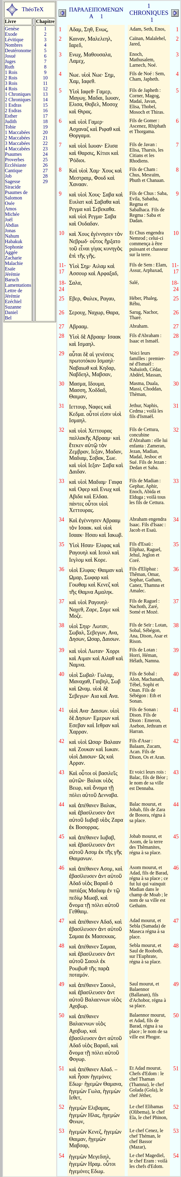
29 (45, 181)
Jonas (10, 230)
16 (45, 110)
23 (45, 148)
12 (45, 88)
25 (45, 159)
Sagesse (12, 181)
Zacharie (13, 257)
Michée (12, 214)
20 (45, 132)
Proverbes (14, 159)
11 (45, 83)
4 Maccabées (17, 148)
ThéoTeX (33, 9)
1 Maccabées (17, 132)
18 (45, 121)
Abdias (11, 225)
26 (45, 165)
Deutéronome (18, 50)
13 (45, 94)
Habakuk (13, 241)
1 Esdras (13, 105)
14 (45, 99)
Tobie (10, 126)
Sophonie (14, 246)
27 (45, 170)
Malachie (14, 263)
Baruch (12, 279)
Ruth (9, 66)
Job (8, 176)
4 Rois (11, 88)
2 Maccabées (17, 137)
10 (45, 77)
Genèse (12, 28)
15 (45, 105)
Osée (10, 203)
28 (45, 176)
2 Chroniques (18, 99)
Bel (8, 317)
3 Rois (11, 83)
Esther (11, 116)
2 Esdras (13, 110)
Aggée (11, 252)
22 (45, 143)
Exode (11, 34)
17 (45, 116)
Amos (10, 208)
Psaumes (13, 154)
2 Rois (11, 77)
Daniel (11, 312)
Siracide (13, 186)
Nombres (14, 45)
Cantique (13, 170)
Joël (9, 219)
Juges (10, 61)
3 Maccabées (17, 143)
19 (45, 126)
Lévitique (14, 39)
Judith (11, 121)
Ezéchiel (13, 301)
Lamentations (18, 285)
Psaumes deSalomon (16, 195)
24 (45, 154)
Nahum (12, 236)
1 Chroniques (18, 94)
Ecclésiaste (15, 165)
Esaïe (10, 268)
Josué (10, 56)
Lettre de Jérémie (13, 293)
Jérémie (12, 274)
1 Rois (11, 72)
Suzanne (13, 306)
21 (45, 137)
